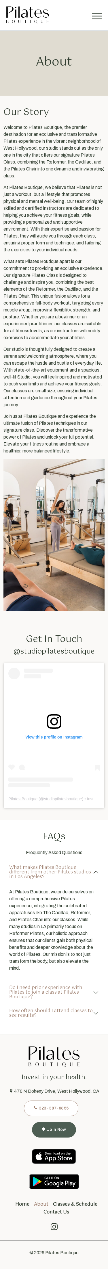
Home (22, 1204)
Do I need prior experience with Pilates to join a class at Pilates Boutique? (45, 992)
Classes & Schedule (75, 1204)
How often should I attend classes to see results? (51, 1013)
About (41, 1204)
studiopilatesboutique (63, 799)
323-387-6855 (51, 1108)
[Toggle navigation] (98, 15)
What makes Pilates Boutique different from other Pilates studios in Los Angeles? (50, 872)
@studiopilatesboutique (54, 651)
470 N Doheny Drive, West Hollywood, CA (54, 1091)
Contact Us (56, 1212)
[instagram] (54, 1228)
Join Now (54, 1129)
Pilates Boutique (22, 799)
